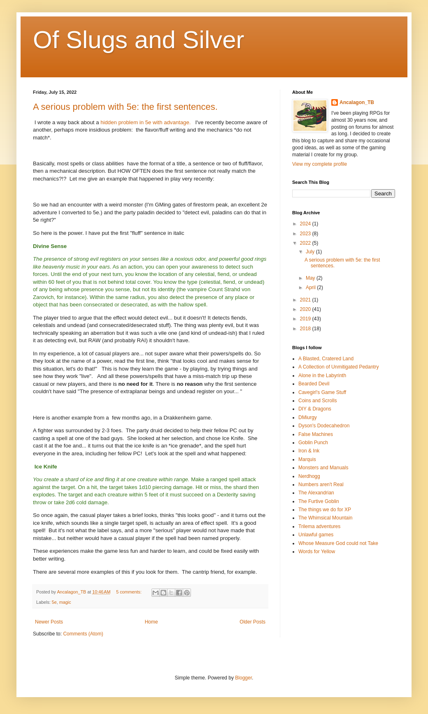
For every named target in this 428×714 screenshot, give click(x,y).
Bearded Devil (313, 384)
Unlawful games (315, 535)
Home (151, 622)
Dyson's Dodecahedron (323, 426)
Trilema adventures (319, 526)
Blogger (243, 678)
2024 (306, 224)
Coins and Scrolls (317, 400)
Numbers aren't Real (321, 484)
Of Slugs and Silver (138, 39)
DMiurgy (307, 417)
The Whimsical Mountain (325, 518)
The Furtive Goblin (318, 501)
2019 (306, 319)
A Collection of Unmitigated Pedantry (338, 367)
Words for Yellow (316, 551)
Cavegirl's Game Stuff (322, 392)
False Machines (315, 434)
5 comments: (129, 591)
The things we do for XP (324, 509)
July (311, 252)
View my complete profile (319, 164)
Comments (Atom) (83, 634)
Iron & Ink (308, 451)
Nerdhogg (309, 476)
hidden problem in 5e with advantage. (145, 122)
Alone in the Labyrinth (322, 375)
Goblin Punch (313, 442)
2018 (306, 329)
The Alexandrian (316, 493)
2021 (306, 300)
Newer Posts (49, 622)
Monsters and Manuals (323, 468)
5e (54, 602)
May (311, 278)
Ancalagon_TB (357, 102)
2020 (306, 309)
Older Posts (252, 622)
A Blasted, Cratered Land (326, 359)
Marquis (307, 459)
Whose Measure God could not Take (338, 543)
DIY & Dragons (314, 409)
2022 (306, 243)
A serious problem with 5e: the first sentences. (125, 107)
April (311, 287)
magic (65, 602)
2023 (306, 233)
